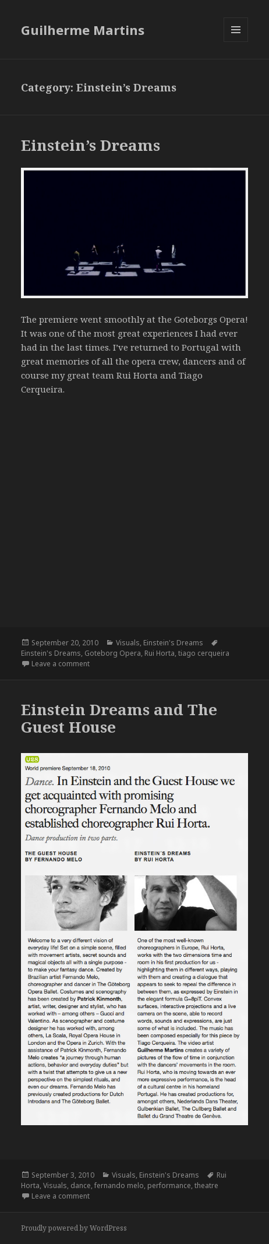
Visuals (128, 643)
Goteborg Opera (112, 653)
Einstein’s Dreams (90, 145)
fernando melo (119, 1185)
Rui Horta (159, 653)
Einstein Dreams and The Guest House (119, 718)
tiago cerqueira (203, 653)
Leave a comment (60, 664)
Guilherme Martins (82, 29)
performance (169, 1185)
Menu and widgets (236, 41)
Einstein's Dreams (173, 643)
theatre (206, 1185)
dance (80, 1185)
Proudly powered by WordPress (74, 1228)
